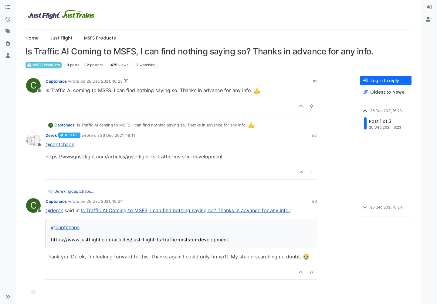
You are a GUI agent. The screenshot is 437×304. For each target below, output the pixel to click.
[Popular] (7, 44)
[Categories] (7, 7)
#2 (314, 135)
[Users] (7, 56)
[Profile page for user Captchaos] (33, 85)
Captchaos (56, 81)
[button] (7, 297)
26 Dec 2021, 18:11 (117, 135)
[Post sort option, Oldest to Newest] (386, 92)
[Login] (429, 7)
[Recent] (7, 19)
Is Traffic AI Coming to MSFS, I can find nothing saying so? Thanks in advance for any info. (185, 210)
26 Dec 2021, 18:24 (104, 201)
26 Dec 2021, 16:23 (104, 81)
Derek (51, 135)
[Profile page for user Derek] (33, 139)
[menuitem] (429, 7)
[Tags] (7, 31)
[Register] (429, 19)
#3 (314, 201)
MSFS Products (43, 65)
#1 (315, 81)
